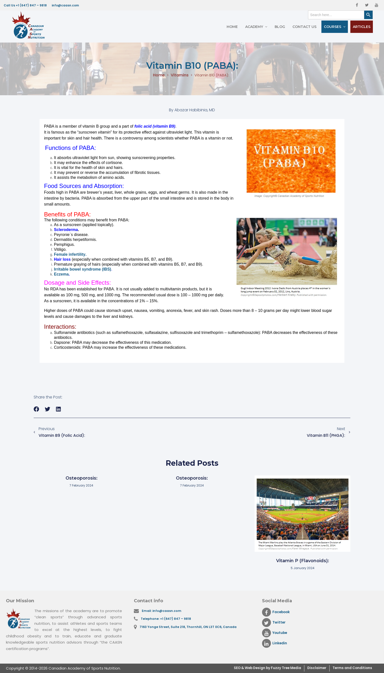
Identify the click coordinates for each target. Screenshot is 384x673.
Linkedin (275, 643)
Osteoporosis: (81, 478)
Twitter (274, 622)
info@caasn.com (65, 5)
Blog (280, 26)
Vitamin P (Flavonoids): (302, 560)
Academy (254, 26)
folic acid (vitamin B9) (154, 126)
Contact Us (304, 26)
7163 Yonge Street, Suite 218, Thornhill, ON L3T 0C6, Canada (191, 628)
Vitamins (178, 75)
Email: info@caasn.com (163, 611)
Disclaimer (311, 668)
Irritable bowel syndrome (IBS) (82, 269)
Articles (361, 26)
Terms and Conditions (350, 668)
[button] (36, 409)
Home (232, 26)
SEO (222, 668)
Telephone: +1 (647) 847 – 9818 (167, 619)
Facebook (277, 612)
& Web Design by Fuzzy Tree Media (261, 668)
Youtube (275, 632)
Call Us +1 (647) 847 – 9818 (25, 5)
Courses (332, 26)
